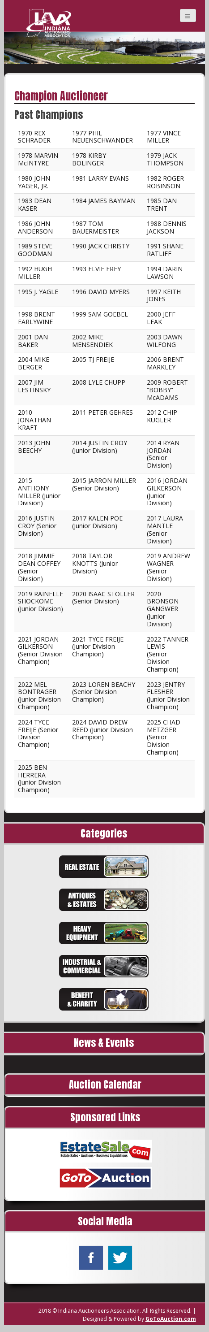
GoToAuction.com (170, 1319)
